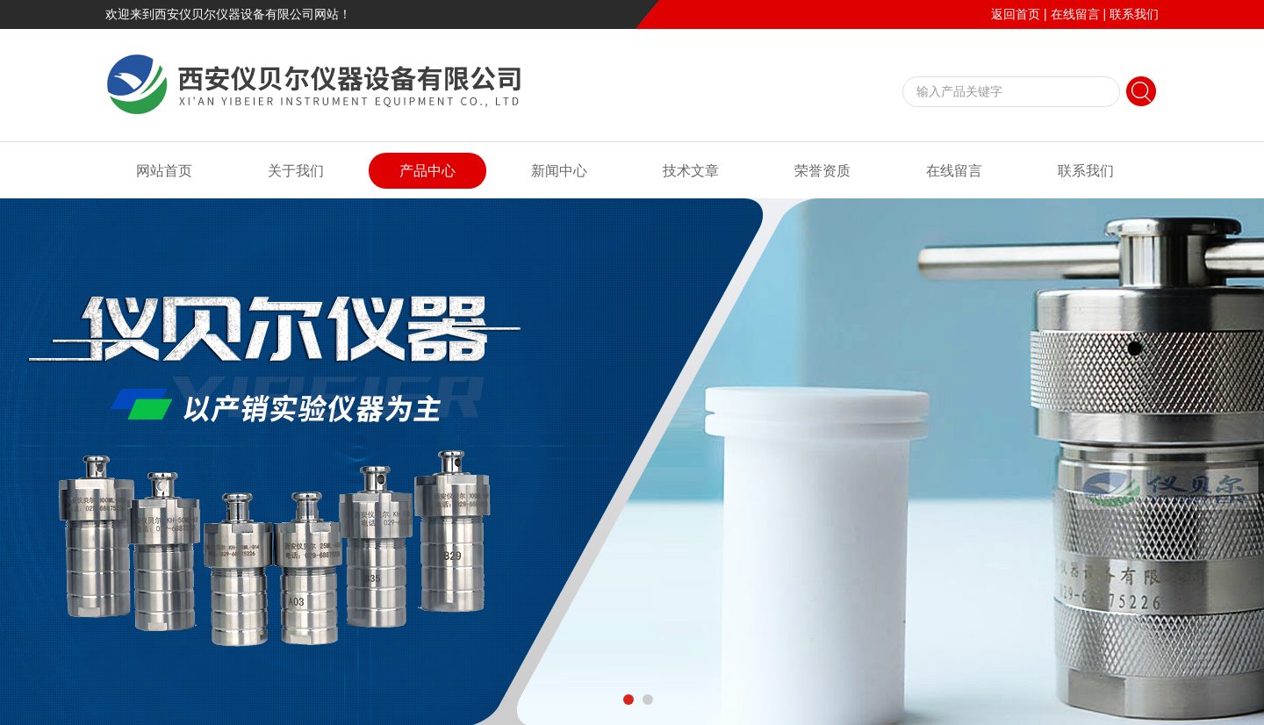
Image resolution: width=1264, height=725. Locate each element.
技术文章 (691, 170)
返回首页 (1015, 14)
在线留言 (1075, 14)
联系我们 (1134, 14)
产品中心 (427, 170)
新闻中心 (559, 170)
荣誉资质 (822, 170)
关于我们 (296, 170)
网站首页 (164, 170)
